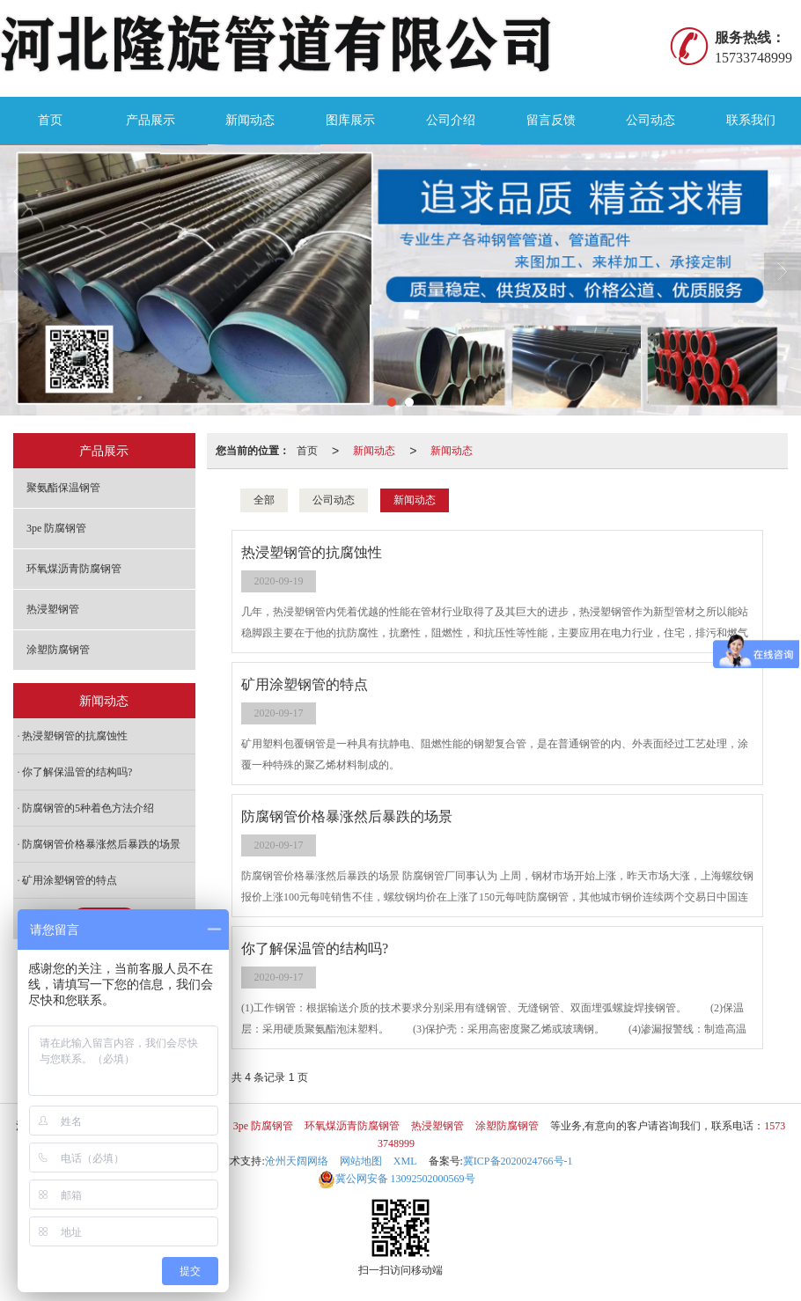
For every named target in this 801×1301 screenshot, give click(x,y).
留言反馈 (551, 120)
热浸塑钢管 (52, 609)
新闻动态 (250, 120)
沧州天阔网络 (296, 1161)
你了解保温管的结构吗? (77, 772)
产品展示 (150, 120)
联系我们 (750, 120)
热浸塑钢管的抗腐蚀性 (75, 736)
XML (405, 1161)
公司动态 (650, 120)
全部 (264, 500)
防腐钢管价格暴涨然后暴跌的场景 (101, 844)
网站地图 (361, 1161)
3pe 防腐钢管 (56, 528)
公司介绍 (450, 120)
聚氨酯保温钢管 (63, 487)
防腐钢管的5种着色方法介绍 (88, 808)
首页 (50, 120)
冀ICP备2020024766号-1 (518, 1161)
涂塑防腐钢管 (58, 649)
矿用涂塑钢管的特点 (69, 880)
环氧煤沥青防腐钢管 (73, 568)
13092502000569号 (396, 1178)
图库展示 (350, 120)
